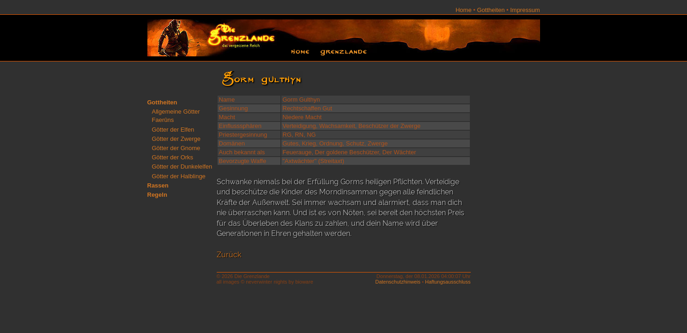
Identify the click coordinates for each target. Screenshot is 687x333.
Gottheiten (491, 9)
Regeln (157, 194)
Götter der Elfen (173, 129)
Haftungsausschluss (447, 282)
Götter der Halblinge (179, 176)
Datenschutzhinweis (397, 282)
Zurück (229, 254)
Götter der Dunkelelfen (182, 166)
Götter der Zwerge (176, 138)
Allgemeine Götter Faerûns (176, 115)
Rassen (158, 185)
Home (464, 9)
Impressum (525, 9)
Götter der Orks (173, 157)
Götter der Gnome (176, 148)
